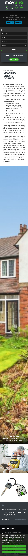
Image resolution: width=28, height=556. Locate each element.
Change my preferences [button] (14, 552)
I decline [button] (14, 549)
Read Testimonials (20, 519)
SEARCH (14, 49)
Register (14, 462)
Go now (14, 59)
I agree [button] (14, 546)
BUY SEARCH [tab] (5, 30)
